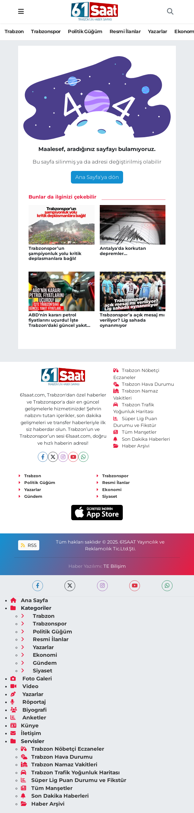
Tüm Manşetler (135, 432)
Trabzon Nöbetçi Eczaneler (62, 749)
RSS (28, 545)
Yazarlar (157, 31)
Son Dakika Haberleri (141, 439)
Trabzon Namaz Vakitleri (59, 764)
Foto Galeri (31, 679)
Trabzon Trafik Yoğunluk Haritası (70, 772)
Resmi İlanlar (125, 31)
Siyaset (106, 496)
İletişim (25, 733)
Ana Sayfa (29, 600)
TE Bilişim (114, 566)
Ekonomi (109, 489)
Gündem (30, 496)
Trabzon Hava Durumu (143, 384)
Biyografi (28, 710)
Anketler (28, 717)
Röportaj (28, 702)
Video (24, 686)
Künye (24, 725)
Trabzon (14, 31)
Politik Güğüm (85, 31)
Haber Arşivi (131, 446)
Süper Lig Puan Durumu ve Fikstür (73, 780)
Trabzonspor (45, 31)
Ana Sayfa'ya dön (97, 177)
